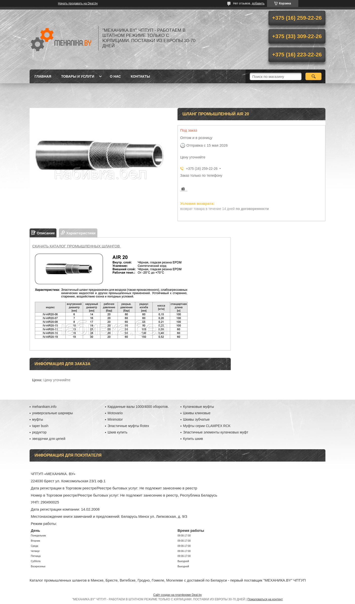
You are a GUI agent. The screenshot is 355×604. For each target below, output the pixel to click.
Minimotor (115, 419)
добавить (258, 3)
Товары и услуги (77, 76)
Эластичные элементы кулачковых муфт (215, 432)
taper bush (40, 426)
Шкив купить (117, 432)
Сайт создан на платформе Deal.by (177, 595)
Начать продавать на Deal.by (78, 3)
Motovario (115, 413)
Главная (43, 76)
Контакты (140, 76)
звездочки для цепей (48, 439)
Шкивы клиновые (196, 413)
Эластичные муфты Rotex (128, 426)
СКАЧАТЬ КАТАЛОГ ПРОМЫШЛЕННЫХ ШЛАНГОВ (76, 246)
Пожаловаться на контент (265, 599)
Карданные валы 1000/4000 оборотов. (138, 407)
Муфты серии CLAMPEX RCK (207, 426)
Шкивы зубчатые (196, 419)
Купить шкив (193, 439)
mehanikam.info (44, 407)
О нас (115, 76)
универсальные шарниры (52, 413)
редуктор (39, 432)
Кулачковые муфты (198, 407)
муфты (37, 419)
